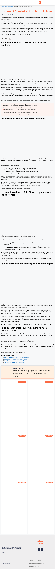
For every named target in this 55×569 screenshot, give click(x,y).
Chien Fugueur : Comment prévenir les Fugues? (16, 359)
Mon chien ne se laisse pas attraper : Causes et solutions (18, 360)
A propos (31, 560)
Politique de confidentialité (36, 563)
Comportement (9, 6)
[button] (27, 2)
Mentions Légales (34, 566)
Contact (39, 560)
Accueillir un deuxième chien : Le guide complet (16, 357)
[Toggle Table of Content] (9, 38)
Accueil (2, 6)
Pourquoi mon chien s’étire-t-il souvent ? (14, 362)
